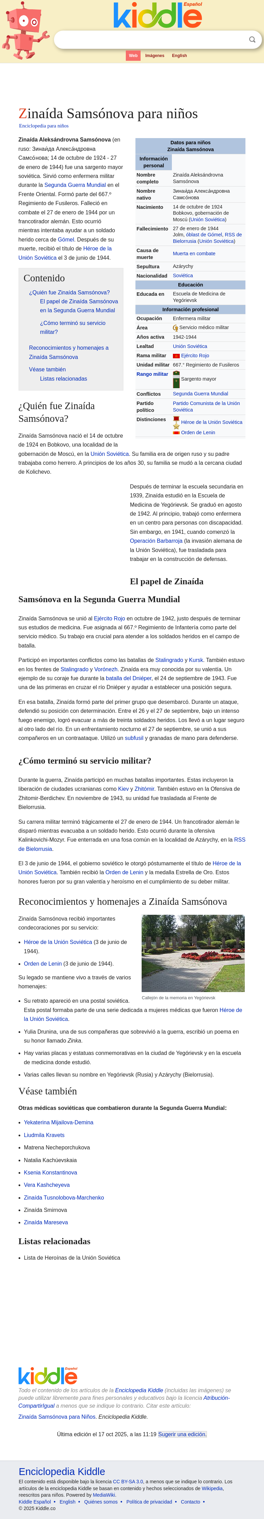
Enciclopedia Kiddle (139, 1390)
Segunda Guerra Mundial (200, 393)
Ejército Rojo (195, 355)
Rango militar (152, 374)
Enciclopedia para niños (44, 125)
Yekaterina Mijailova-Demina (59, 1122)
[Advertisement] (132, 82)
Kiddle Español (35, 1502)
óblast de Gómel (204, 234)
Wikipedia (212, 1488)
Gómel (66, 240)
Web (133, 55)
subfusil (134, 738)
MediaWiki (104, 1495)
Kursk (196, 660)
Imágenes (154, 55)
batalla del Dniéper (129, 678)
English (179, 55)
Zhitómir (144, 789)
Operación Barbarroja (156, 541)
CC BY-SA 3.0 (128, 1481)
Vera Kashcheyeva (47, 1185)
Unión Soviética (207, 219)
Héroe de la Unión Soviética (211, 422)
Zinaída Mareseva (46, 1222)
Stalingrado (169, 660)
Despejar (238, 40)
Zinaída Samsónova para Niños (57, 1417)
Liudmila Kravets (44, 1135)
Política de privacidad (149, 1502)
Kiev (123, 789)
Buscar (252, 39)
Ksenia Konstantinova (50, 1172)
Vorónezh (106, 669)
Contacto (190, 1502)
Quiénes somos (101, 1502)
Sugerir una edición (181, 1434)
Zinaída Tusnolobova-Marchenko (64, 1198)
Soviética (183, 275)
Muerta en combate (194, 253)
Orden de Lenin (198, 432)
